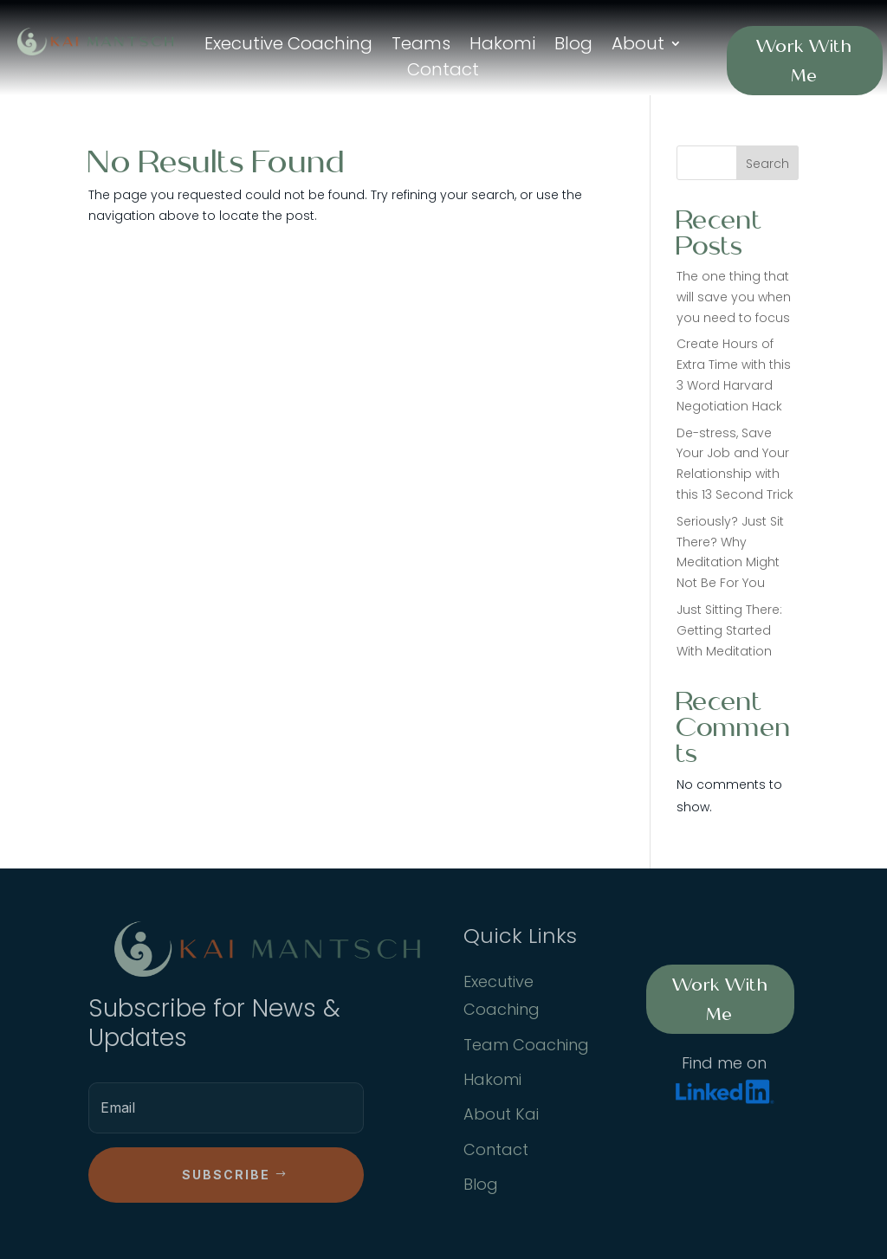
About (638, 46)
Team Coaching (526, 1045)
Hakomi (502, 46)
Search (767, 163)
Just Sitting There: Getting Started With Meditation (729, 630)
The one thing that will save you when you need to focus (734, 297)
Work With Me (804, 60)
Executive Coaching (288, 46)
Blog (573, 46)
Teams (421, 46)
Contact (443, 72)
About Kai (501, 1114)
